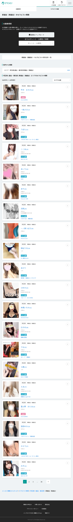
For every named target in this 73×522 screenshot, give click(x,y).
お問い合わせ (38, 504)
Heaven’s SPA (24, 199)
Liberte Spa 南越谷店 (27, 218)
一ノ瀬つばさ (27, 228)
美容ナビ (47, 513)
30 (41, 482)
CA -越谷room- (25, 258)
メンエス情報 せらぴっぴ (10, 491)
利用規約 (44, 509)
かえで (24, 446)
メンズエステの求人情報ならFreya (32, 513)
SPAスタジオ (24, 159)
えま (24, 386)
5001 (22, 179)
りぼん (24, 129)
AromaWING (24, 100)
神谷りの (25, 248)
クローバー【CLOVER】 (27, 298)
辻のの (24, 327)
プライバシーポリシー (32, 509)
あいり (24, 169)
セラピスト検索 (55, 9)
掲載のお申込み (27, 504)
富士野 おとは (28, 406)
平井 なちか (27, 90)
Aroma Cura (24, 238)
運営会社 (47, 504)
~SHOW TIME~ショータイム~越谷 (29, 139)
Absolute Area (24, 317)
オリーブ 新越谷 (25, 357)
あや (24, 188)
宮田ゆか (25, 426)
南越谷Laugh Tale (25, 397)
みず (24, 466)
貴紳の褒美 (24, 337)
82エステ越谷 (24, 377)
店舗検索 (18, 9)
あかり (23, 268)
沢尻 (24, 208)
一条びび (25, 109)
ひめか (24, 287)
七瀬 (24, 367)
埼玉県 (32, 491)
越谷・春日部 (40, 491)
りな (24, 347)
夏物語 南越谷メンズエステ (28, 278)
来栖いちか (26, 307)
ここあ (24, 149)
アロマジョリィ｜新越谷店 (28, 119)
